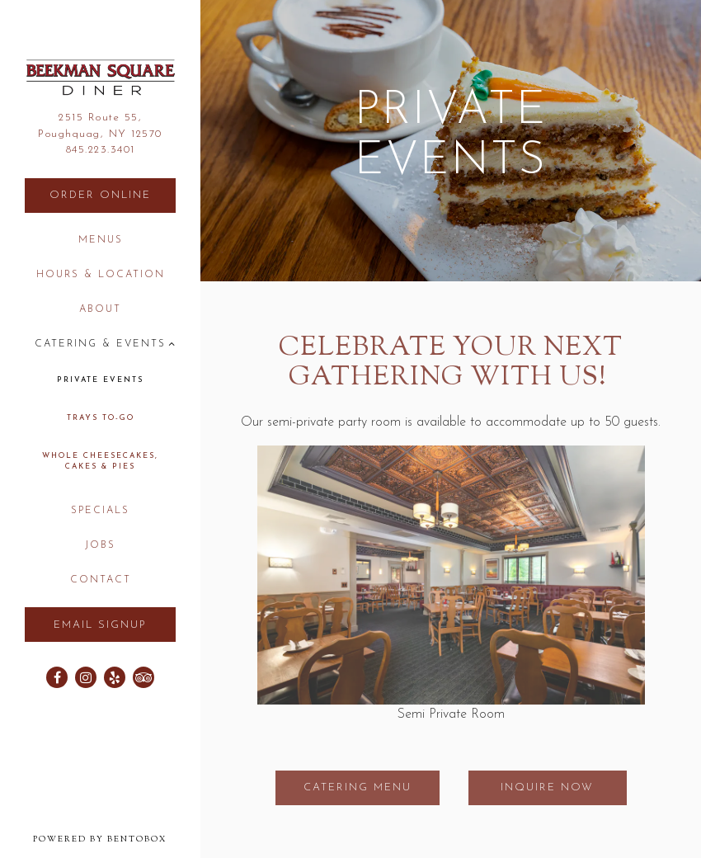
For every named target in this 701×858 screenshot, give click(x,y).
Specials (100, 511)
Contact (100, 580)
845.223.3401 (100, 149)
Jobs (100, 545)
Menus (100, 240)
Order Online (112, 193)
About (100, 309)
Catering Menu (357, 787)
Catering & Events (100, 344)
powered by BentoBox (116, 839)
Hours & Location (100, 275)
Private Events (100, 380)
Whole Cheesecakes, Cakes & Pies (100, 461)
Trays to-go (100, 418)
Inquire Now (547, 787)
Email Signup (100, 625)
